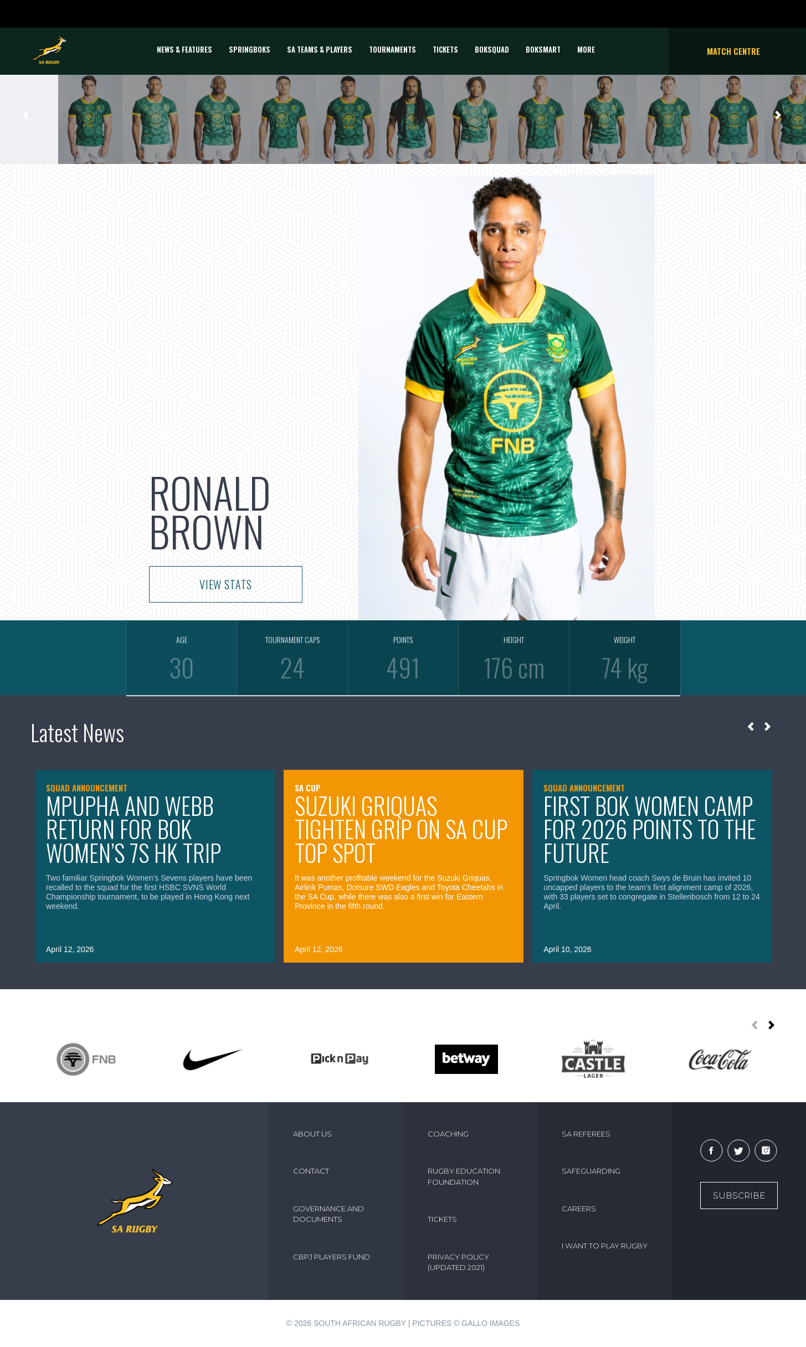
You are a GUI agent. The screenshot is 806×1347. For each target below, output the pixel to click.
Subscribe (739, 1195)
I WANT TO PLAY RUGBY (605, 1245)
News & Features (184, 49)
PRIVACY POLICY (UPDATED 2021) (458, 1262)
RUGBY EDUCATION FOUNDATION (464, 1176)
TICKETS (445, 49)
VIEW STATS (225, 584)
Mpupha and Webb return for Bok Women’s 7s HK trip (133, 829)
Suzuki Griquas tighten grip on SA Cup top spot (401, 829)
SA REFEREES (586, 1133)
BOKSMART (543, 49)
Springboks (249, 49)
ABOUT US (312, 1133)
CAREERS (579, 1208)
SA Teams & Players (319, 49)
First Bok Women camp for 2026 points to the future (649, 829)
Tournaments (392, 49)
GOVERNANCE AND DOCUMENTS (328, 1214)
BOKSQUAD (492, 49)
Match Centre (733, 51)
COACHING (448, 1133)
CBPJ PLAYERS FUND (331, 1256)
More (586, 49)
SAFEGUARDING (591, 1170)
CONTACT (311, 1170)
